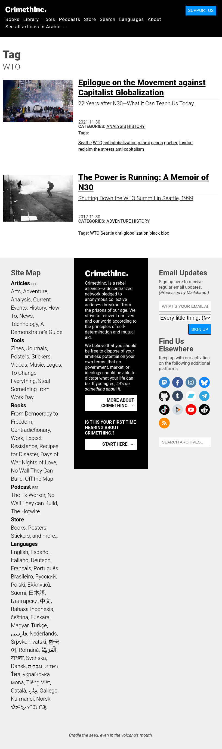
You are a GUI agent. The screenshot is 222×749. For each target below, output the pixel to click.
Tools (49, 19)
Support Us (201, 10)
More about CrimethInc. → (117, 403)
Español (40, 552)
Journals (36, 348)
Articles (20, 283)
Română (29, 650)
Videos (19, 364)
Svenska (36, 658)
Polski (18, 584)
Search (107, 19)
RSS (34, 284)
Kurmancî (22, 699)
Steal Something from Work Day (30, 389)
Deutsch (40, 560)
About (154, 19)
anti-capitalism (129, 149)
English (19, 552)
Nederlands (43, 633)
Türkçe (39, 625)
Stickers (41, 356)
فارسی (19, 633)
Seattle (85, 142)
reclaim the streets (96, 149)
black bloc (159, 233)
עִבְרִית (35, 666)
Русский (45, 576)
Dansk (18, 666)
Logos (53, 364)
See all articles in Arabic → (36, 26)
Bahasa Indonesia (32, 609)
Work (17, 438)
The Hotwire (25, 511)
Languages (131, 19)
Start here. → (118, 444)
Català (18, 690)
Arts (16, 291)
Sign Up (199, 329)
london (186, 142)
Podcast (21, 487)
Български (24, 601)
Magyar (20, 625)
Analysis (116, 126)
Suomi (18, 593)
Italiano (19, 560)
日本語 (37, 593)
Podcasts (69, 19)
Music (36, 364)
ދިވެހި (33, 690)
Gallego (49, 690)
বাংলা (17, 658)
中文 (45, 601)
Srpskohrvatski (28, 641)
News (26, 316)
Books (12, 19)
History (136, 126)
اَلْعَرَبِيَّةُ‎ (49, 650)
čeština (19, 617)
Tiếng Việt (38, 682)
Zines (17, 348)
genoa (157, 142)
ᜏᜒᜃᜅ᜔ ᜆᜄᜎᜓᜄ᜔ (29, 707)
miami (144, 142)
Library (31, 19)
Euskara (40, 617)
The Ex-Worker (28, 495)
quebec (171, 142)
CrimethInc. (25, 9)
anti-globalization (120, 142)
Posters (20, 356)
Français (21, 568)
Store (90, 19)
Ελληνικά (38, 584)
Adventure (118, 221)
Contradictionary (30, 430)
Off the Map (39, 479)
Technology (24, 324)
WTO (97, 142)
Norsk (43, 699)
